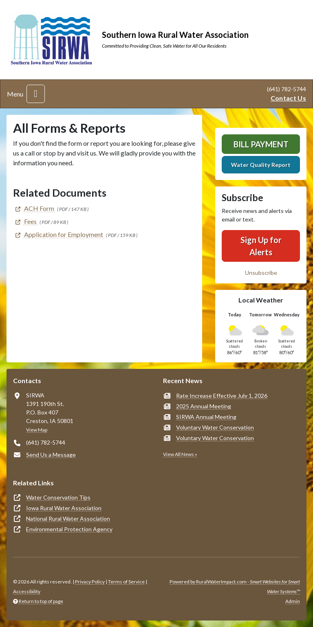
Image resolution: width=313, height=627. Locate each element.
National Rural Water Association (68, 518)
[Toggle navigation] (35, 94)
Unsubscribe (261, 272)
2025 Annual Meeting (203, 406)
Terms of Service (126, 582)
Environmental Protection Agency (69, 529)
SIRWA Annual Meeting (206, 416)
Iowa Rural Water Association (63, 507)
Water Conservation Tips (58, 497)
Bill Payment (261, 144)
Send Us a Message (51, 454)
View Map (36, 430)
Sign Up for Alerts (261, 246)
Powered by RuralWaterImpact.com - (235, 586)
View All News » (180, 454)
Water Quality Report (261, 164)
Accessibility (26, 591)
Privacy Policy (90, 582)
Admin (292, 601)
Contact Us (288, 98)
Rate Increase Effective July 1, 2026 (221, 395)
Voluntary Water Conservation (215, 427)
